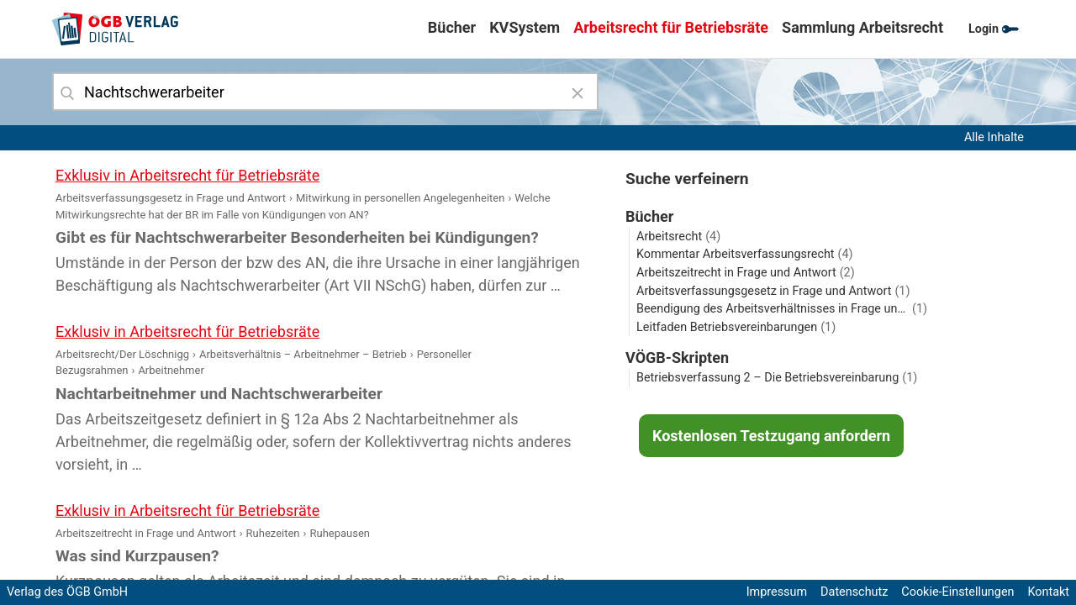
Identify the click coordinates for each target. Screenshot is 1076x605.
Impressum (776, 592)
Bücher (452, 27)
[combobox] (325, 91)
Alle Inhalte (994, 137)
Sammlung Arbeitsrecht (862, 27)
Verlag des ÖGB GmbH (67, 592)
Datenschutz (854, 592)
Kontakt (1048, 592)
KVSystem (524, 27)
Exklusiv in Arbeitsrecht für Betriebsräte (187, 175)
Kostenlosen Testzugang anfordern (771, 436)
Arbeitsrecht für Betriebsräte (670, 27)
